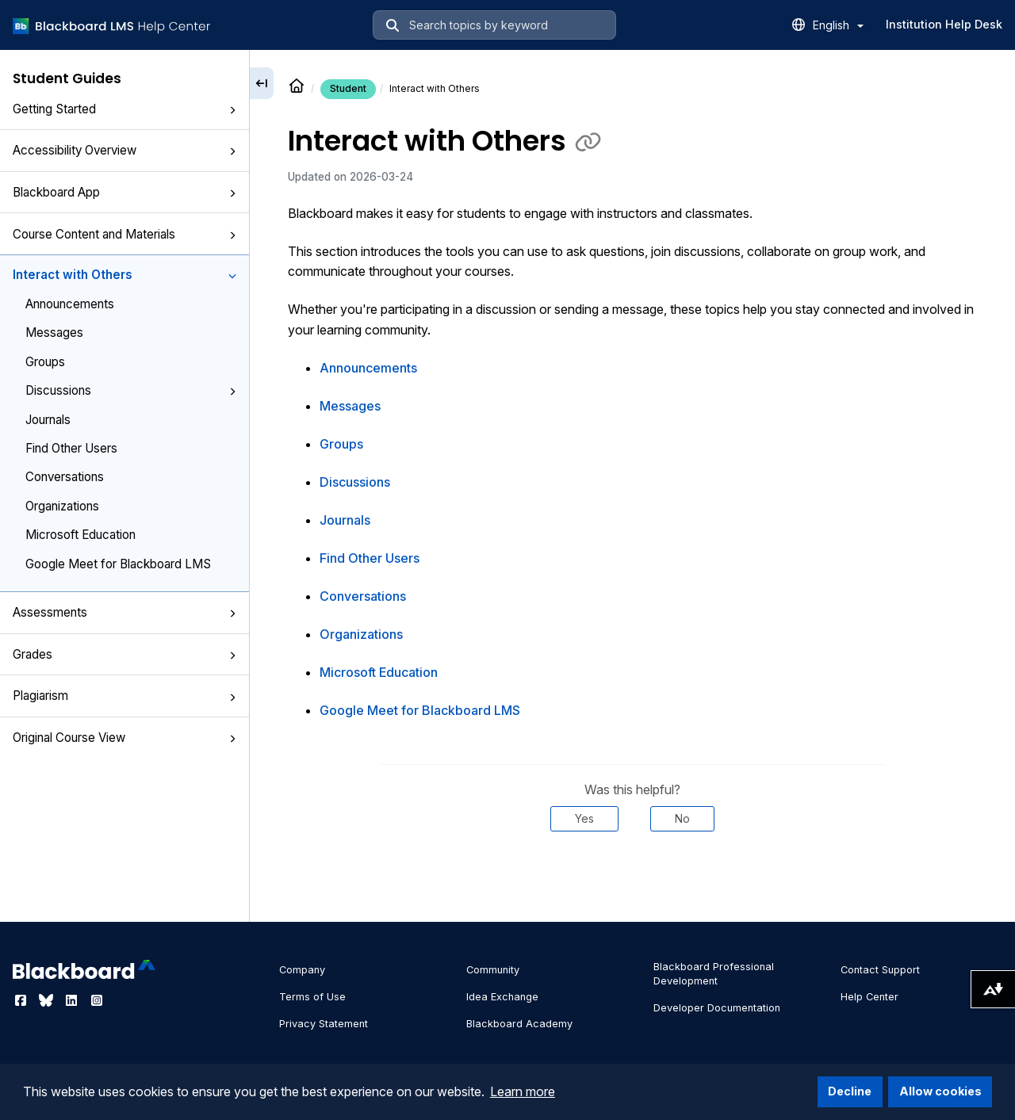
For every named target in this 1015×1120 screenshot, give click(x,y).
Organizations (62, 506)
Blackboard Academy (519, 1024)
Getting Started (124, 109)
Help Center (869, 997)
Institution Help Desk (944, 24)
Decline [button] (849, 1091)
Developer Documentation (716, 1008)
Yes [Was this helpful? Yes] (584, 818)
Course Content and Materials (124, 234)
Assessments (124, 612)
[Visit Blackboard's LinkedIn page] (72, 1000)
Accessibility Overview (124, 150)
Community (492, 970)
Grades (124, 654)
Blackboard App (124, 192)
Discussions (130, 390)
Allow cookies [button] (940, 1091)
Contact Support (880, 970)
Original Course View (124, 737)
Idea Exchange (502, 997)
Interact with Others (124, 274)
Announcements (69, 304)
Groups (45, 361)
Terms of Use (312, 997)
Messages (54, 332)
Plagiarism (124, 695)
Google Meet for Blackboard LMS (118, 563)
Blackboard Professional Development (713, 974)
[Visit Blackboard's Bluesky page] (47, 1000)
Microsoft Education (80, 534)
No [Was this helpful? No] (682, 818)
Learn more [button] (522, 1091)
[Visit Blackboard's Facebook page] (22, 1000)
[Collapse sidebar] (262, 83)
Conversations (64, 476)
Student (348, 88)
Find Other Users (71, 448)
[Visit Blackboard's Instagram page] (97, 1000)
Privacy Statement (323, 1024)
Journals (48, 419)
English (838, 25)
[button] (232, 110)
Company (302, 970)
